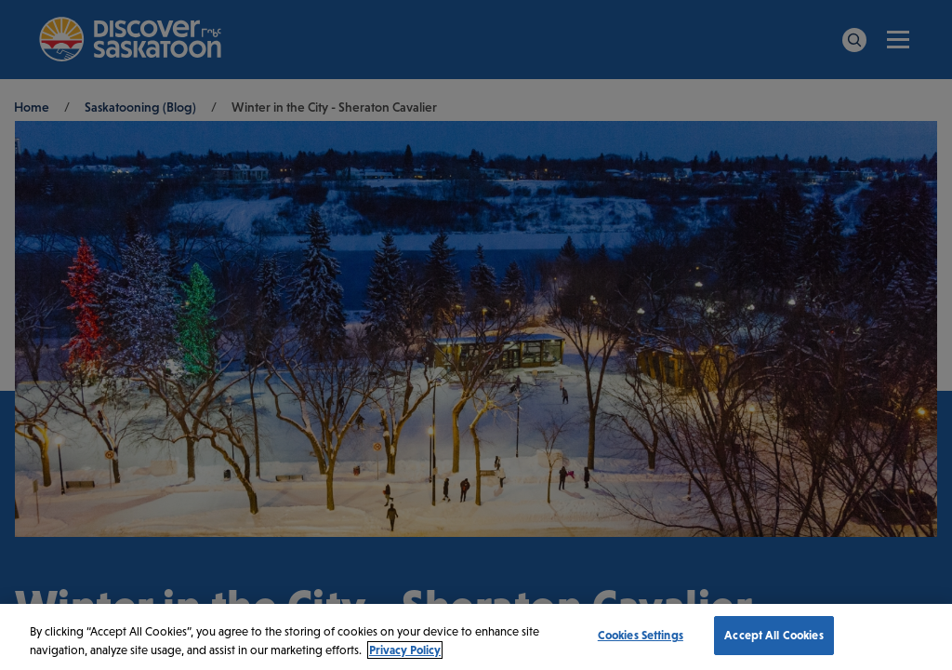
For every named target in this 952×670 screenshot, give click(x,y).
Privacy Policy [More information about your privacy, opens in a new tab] (405, 650)
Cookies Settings (640, 635)
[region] (476, 637)
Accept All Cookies (773, 635)
